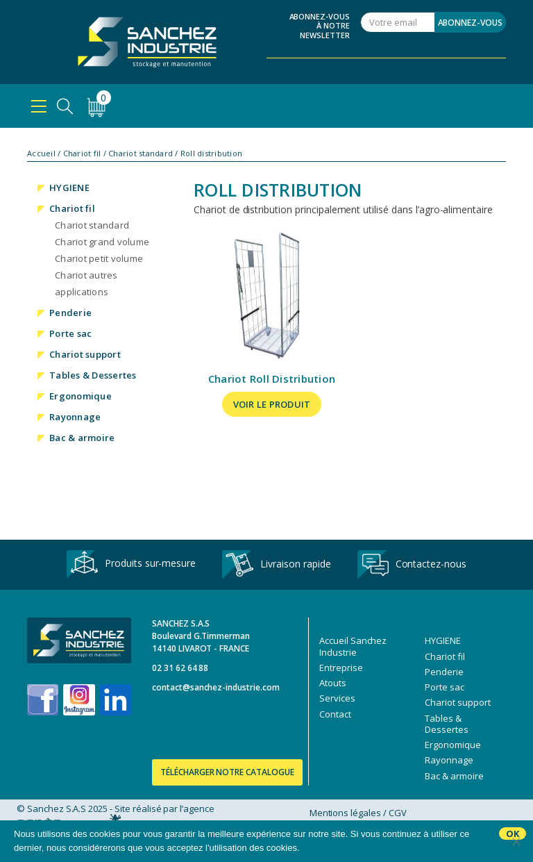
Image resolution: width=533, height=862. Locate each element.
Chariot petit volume (99, 258)
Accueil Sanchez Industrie (353, 646)
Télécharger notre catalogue (227, 772)
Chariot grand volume (102, 241)
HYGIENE (69, 187)
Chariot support (85, 354)
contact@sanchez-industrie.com (216, 687)
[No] (516, 841)
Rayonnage (75, 417)
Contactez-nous (411, 564)
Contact (335, 714)
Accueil (41, 153)
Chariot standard (140, 153)
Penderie (70, 312)
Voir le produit (272, 404)
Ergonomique (80, 396)
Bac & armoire (82, 437)
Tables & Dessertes (93, 375)
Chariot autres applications (86, 283)
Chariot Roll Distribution (271, 378)
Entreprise (341, 667)
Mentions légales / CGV (358, 812)
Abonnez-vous (470, 22)
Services (337, 698)
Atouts (332, 682)
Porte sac (70, 333)
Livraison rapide (276, 564)
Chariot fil (82, 153)
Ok (512, 833)
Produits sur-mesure (131, 564)
